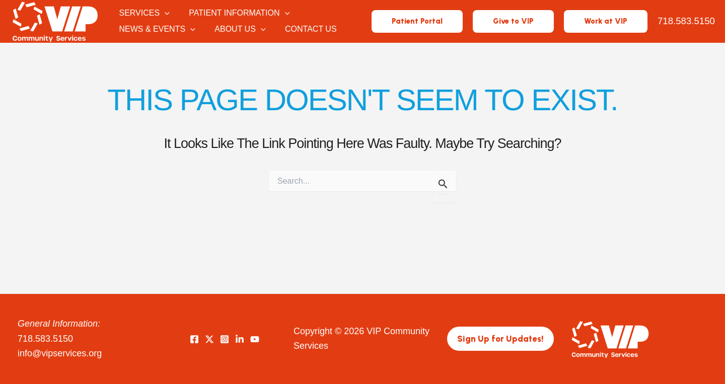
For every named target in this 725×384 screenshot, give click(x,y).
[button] (166, 14)
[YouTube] (254, 339)
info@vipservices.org (60, 353)
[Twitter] (209, 339)
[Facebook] (194, 339)
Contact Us (305, 29)
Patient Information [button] (237, 14)
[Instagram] (224, 339)
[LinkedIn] (239, 339)
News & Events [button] (158, 30)
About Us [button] (237, 30)
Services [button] (145, 14)
